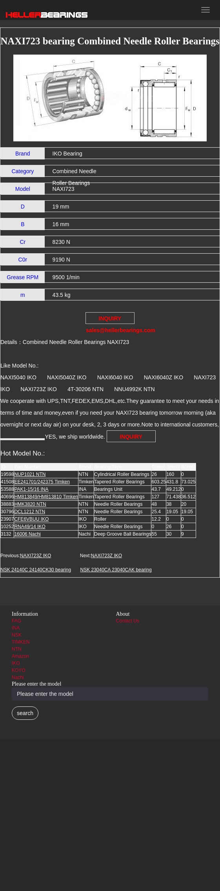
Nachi (18, 677)
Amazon (20, 656)
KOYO (18, 670)
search (25, 713)
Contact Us (127, 621)
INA (16, 628)
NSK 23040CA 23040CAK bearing (115, 570)
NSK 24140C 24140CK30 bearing (35, 570)
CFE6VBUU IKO (31, 519)
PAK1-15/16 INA (31, 489)
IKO (16, 663)
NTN (17, 649)
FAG (16, 621)
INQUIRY (131, 437)
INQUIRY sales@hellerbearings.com (110, 319)
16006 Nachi (27, 534)
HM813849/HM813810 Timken (46, 496)
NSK (17, 635)
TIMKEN (20, 642)
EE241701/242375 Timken (41, 482)
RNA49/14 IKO (29, 526)
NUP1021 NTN (29, 474)
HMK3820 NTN (30, 504)
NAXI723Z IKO (35, 555)
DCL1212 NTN (29, 511)
